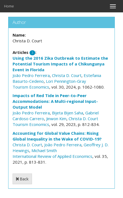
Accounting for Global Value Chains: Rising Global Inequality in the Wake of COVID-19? (57, 136)
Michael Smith (44, 150)
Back (22, 179)
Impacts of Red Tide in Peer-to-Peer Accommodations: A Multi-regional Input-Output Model (55, 101)
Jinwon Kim (56, 118)
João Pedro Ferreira (31, 75)
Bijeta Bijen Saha (67, 113)
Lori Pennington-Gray (66, 81)
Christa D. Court (66, 75)
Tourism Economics (31, 87)
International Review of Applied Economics (52, 156)
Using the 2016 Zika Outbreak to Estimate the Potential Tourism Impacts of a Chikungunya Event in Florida (60, 63)
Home (9, 6)
